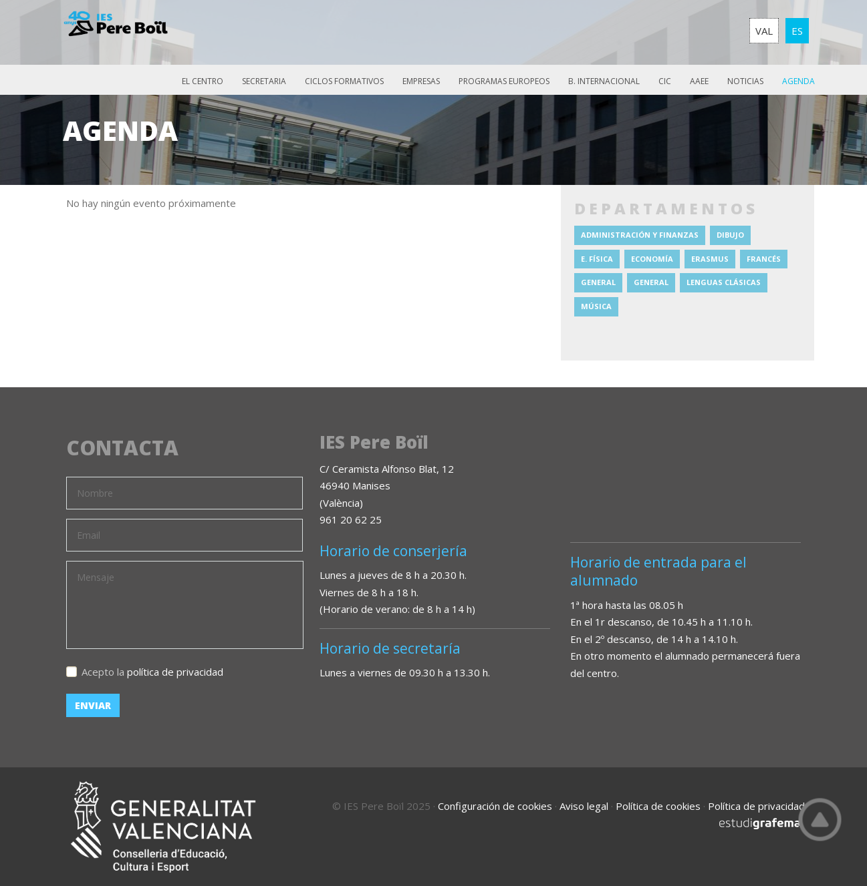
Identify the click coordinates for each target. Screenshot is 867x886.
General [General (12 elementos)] (598, 282)
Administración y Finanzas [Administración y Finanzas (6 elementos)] (640, 235)
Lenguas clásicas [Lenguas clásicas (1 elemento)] (724, 282)
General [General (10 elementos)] (651, 282)
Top (820, 819)
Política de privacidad (756, 806)
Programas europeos (504, 81)
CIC (664, 81)
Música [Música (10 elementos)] (596, 306)
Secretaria (264, 81)
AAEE (699, 81)
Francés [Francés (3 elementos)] (764, 259)
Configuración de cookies (495, 806)
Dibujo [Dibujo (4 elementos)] (730, 235)
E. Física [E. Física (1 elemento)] (597, 259)
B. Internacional (604, 81)
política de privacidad (175, 671)
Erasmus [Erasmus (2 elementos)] (710, 259)
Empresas (421, 81)
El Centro (202, 81)
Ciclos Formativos (344, 81)
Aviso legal (584, 806)
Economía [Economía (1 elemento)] (652, 259)
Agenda (798, 81)
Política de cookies (658, 806)
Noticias (745, 81)
